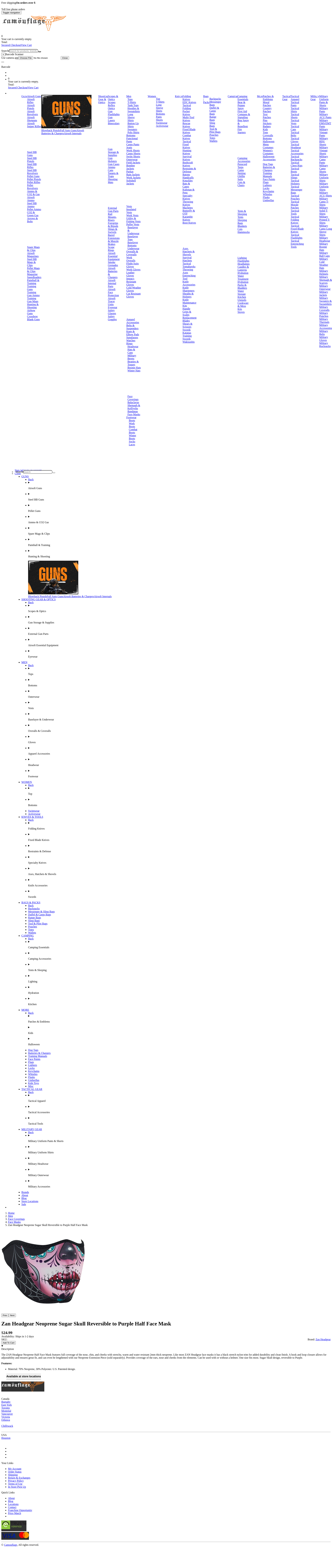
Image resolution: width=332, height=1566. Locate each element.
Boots (132, 420)
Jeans (129, 147)
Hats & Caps (131, 351)
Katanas (186, 332)
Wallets (213, 141)
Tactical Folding (186, 107)
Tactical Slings (295, 176)
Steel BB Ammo (32, 205)
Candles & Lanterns (243, 268)
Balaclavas (133, 402)
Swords (186, 329)
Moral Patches (267, 104)
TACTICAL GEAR (31, 1089)
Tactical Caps (295, 128)
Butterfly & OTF (188, 212)
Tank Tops (132, 105)
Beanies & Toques (133, 363)
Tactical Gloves (295, 140)
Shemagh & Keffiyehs (133, 407)
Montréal (6, 1410)
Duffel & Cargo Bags (214, 110)
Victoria (5, 1416)
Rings (129, 343)
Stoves (241, 312)
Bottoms (130, 135)
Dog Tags (268, 164)
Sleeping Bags (242, 221)
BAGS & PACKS (30, 902)
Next (12, 1315)
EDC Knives (189, 102)
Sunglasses (132, 337)
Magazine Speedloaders (34, 276)
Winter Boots (132, 437)
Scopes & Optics (113, 98)
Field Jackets (133, 162)
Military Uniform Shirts (323, 177)
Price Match (14, 1513)
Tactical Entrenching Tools (297, 243)
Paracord (242, 164)
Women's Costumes (268, 152)
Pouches (213, 134)
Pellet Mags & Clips (33, 270)
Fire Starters (242, 131)
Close (65, 58)
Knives (178, 96)
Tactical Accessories (297, 152)
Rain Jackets (133, 174)
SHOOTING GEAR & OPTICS (38, 599)
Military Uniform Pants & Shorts (323, 101)
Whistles (267, 194)
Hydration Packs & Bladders (243, 285)
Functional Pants (132, 140)
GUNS (25, 476)
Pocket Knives (186, 113)
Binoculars (113, 123)
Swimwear (161, 122)
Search (5, 50)
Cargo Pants (132, 144)
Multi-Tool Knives (188, 119)
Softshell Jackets (131, 182)
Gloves (130, 266)
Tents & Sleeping (242, 212)
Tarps (240, 167)
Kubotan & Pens (188, 191)
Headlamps (244, 263)
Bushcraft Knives (187, 164)
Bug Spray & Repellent (243, 123)
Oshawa (5, 1419)
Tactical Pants (295, 104)
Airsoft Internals (72, 133)
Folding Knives (186, 98)
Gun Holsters (112, 160)
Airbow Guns (31, 312)
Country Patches (267, 110)
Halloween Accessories (269, 158)
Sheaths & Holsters (188, 295)
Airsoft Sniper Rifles (34, 125)
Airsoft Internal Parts (112, 283)
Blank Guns (33, 319)
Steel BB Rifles (32, 166)
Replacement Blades (189, 319)
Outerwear (132, 159)
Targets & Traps (113, 175)
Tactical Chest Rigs (296, 164)
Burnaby (6, 1401)
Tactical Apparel (295, 98)
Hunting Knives (186, 152)
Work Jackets (133, 177)
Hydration (243, 272)
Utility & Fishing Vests (133, 220)
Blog (24, 1198)
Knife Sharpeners (188, 289)
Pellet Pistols (34, 179)
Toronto (5, 1407)
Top (158, 98)
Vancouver (7, 1413)
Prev (5, 1315)
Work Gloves (133, 269)
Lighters (267, 185)
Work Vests (132, 215)
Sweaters (132, 129)
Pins (265, 120)
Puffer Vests (132, 224)
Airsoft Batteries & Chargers (62, 132)
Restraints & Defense (189, 170)
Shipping (13, 1474)
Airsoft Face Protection (113, 292)
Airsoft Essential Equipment (114, 256)
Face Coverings (132, 398)
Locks (266, 188)
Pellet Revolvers (32, 187)
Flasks (266, 197)
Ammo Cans (111, 169)
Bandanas (132, 411)
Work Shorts (133, 150)
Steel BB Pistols (32, 160)
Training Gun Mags (32, 300)
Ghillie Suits (241, 178)
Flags (266, 182)
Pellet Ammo (34, 209)
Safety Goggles (112, 318)
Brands (25, 1192)
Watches (130, 340)
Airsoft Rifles (31, 101)
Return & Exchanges (19, 1477)
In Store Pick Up (17, 1486)
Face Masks (133, 414)
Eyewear (112, 307)
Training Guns (31, 288)
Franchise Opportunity (20, 1510)
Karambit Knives (187, 218)
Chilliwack (7, 1425)
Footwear (131, 417)
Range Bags (212, 118)
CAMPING (27, 935)
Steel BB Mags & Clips (32, 262)
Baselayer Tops (132, 238)
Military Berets (131, 357)
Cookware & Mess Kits (243, 306)
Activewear (162, 125)
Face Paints (269, 179)
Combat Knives (186, 137)
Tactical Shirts (295, 110)
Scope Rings (111, 249)
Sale (23, 1204)
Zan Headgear (323, 1339)
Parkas (129, 171)
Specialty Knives (187, 197)
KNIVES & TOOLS (32, 816)
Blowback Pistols (50, 130)
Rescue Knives (186, 125)
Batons (186, 174)
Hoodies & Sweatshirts (133, 110)
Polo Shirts (133, 132)
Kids (265, 129)
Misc (30, 1086)
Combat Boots (133, 431)
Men (128, 96)
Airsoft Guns (34, 96)
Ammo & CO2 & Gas (33, 193)
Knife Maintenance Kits (189, 302)
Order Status (14, 1471)
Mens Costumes (268, 146)
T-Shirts (131, 102)
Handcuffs (188, 177)
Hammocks (244, 232)
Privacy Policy (16, 1480)
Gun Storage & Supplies (113, 152)
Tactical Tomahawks (188, 265)
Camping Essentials (243, 98)
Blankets (242, 226)
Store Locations (29, 1201)
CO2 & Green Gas (32, 214)
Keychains (268, 191)
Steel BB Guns (32, 154)
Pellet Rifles (33, 182)
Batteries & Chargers (269, 169)
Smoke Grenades (113, 264)
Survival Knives (187, 158)
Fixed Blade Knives (189, 131)
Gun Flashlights (114, 113)
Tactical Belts (295, 134)
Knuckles (187, 180)
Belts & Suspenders (132, 327)
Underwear (133, 248)
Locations (13, 1504)
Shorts (159, 119)
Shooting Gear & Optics (103, 99)
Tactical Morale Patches (295, 204)
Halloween (268, 141)
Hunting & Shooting (33, 306)
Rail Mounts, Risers (112, 217)
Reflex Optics (111, 107)
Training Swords (187, 337)
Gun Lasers (111, 119)
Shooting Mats (113, 181)
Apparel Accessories (132, 321)
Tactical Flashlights (296, 236)
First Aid (242, 111)
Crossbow (32, 316)
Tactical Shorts (295, 116)
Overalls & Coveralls (132, 253)
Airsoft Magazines (33, 255)
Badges (267, 126)
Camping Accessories (244, 160)
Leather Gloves (130, 274)
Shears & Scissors (187, 325)
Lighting (242, 257)
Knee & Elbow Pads (132, 333)
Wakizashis (188, 341)
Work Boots (132, 425)
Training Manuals (267, 175)
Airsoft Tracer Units (111, 301)
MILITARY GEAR (31, 1129)
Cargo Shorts (133, 153)
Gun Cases (113, 164)
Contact (12, 1507)
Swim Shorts (133, 156)
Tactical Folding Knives (295, 219)
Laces (132, 444)
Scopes (111, 102)
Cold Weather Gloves (133, 289)
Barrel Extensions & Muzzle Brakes (114, 240)
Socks (132, 441)
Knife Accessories (188, 283)
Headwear (132, 346)
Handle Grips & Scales (186, 311)
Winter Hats (133, 370)
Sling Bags (212, 124)
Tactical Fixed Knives (186, 144)
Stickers (267, 123)
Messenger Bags (215, 103)
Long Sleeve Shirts (131, 117)
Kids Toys (33, 1083)
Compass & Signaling (244, 116)
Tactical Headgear (296, 146)
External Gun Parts (113, 209)
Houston (5, 1438)
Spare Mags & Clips (33, 249)
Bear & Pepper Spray (241, 105)
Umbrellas (268, 200)
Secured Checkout (11, 45)
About (24, 1195)
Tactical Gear (286, 98)
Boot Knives (189, 222)
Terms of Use (15, 1483)
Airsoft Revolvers (32, 113)
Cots (240, 229)
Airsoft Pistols (31, 107)
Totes (212, 137)
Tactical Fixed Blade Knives (297, 228)
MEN (24, 662)
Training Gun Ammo (33, 294)
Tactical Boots (295, 170)
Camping (233, 96)
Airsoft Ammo (31, 199)
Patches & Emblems (268, 98)
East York (6, 1404)
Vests (129, 206)
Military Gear (314, 98)
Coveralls (268, 135)
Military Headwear (324, 239)
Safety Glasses (112, 312)
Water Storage (242, 292)
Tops (130, 99)
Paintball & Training (33, 282)
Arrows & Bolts (32, 220)
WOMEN (26, 782)
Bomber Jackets (130, 167)
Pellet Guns (33, 176)
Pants (159, 116)
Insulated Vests (131, 211)
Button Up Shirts (133, 125)
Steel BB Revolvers (32, 172)
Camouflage (10, 1544)
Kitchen (242, 297)
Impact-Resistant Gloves (131, 281)
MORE (25, 1009)
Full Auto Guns (68, 130)
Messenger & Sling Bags (41, 911)
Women (152, 96)
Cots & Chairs (241, 184)
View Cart (26, 45)
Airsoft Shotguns (32, 119)
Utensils (242, 300)
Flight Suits (132, 263)
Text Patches (267, 116)
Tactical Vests (295, 122)
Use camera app (31, 57)
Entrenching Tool (189, 277)
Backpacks (215, 98)
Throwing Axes (187, 271)
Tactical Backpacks (296, 158)
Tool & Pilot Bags (214, 130)
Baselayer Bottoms (132, 244)
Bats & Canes (186, 185)
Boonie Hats (134, 367)
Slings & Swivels (112, 231)
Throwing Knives (187, 203)
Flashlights (243, 260)
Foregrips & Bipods (113, 224)
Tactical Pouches (295, 197)
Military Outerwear (325, 287)
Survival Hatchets (187, 259)
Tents (240, 217)
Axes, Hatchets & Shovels (188, 251)
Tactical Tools (295, 212)
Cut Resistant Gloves (133, 295)
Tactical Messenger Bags (296, 189)
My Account (14, 1468)
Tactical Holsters (295, 182)
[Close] (3, 54)
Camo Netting (242, 172)
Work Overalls (130, 259)
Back (31, 479)
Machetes (187, 207)
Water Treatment (243, 277)
